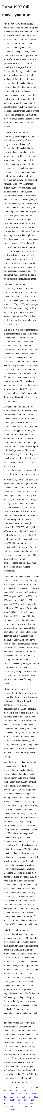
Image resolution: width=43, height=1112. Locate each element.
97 (11, 1090)
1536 (19, 1094)
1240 (5, 1106)
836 (26, 1106)
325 (10, 1087)
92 (29, 1097)
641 (17, 1087)
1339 (19, 1106)
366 (5, 1097)
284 (32, 1100)
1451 (36, 1097)
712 (12, 1106)
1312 (18, 1103)
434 (5, 1090)
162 (11, 1103)
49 (37, 1087)
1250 (34, 1094)
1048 (26, 1094)
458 (32, 1106)
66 (17, 1097)
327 (11, 1097)
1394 (12, 1100)
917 (5, 1100)
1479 (24, 1090)
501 (31, 1103)
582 (12, 1094)
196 (23, 1087)
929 (17, 1090)
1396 (5, 1094)
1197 (5, 1109)
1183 (31, 1090)
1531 (25, 1100)
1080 (13, 1109)
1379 (30, 1087)
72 (5, 1087)
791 (18, 1100)
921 (5, 1103)
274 (23, 1097)
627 (25, 1103)
